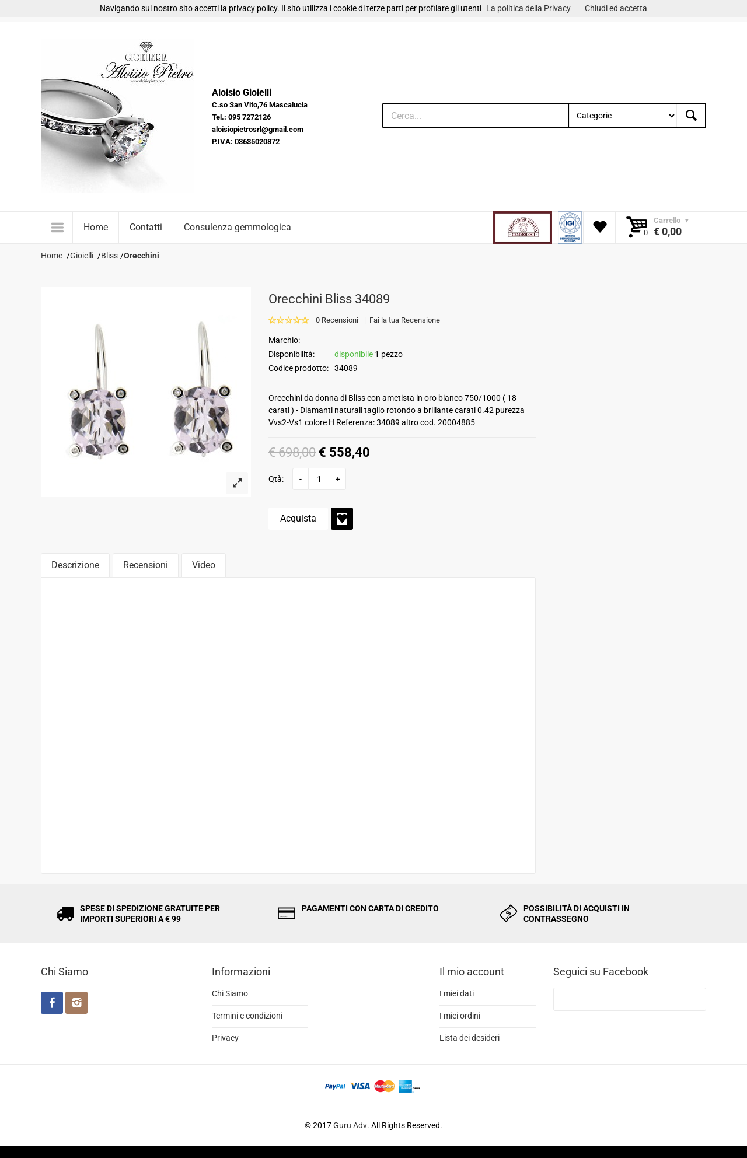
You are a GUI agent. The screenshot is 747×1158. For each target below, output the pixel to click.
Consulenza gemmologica (237, 227)
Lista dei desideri (469, 1037)
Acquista (298, 518)
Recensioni (145, 565)
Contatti (146, 227)
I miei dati (456, 993)
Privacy (225, 1037)
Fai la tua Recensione (404, 320)
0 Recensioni (337, 320)
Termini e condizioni (247, 1015)
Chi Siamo (230, 993)
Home (95, 227)
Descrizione (75, 565)
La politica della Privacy (528, 8)
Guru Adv (350, 1125)
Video (203, 565)
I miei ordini (459, 1015)
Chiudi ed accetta (616, 8)
